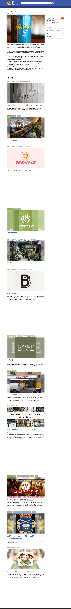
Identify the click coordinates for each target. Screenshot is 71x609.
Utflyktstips (26, 81)
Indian (15, 370)
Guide (35, 7)
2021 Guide (9, 512)
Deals (55, 7)
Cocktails (19, 336)
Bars (15, 116)
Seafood (34, 512)
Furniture (33, 239)
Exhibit (15, 81)
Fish (20, 512)
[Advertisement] (26, 191)
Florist (28, 239)
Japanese (28, 512)
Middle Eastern (17, 208)
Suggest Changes (59, 11)
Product (20, 81)
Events (27, 475)
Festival (32, 475)
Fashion (22, 146)
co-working (16, 146)
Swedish (32, 336)
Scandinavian (25, 269)
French (19, 116)
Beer (15, 475)
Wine (30, 269)
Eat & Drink (15, 7)
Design (18, 239)
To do (36, 475)
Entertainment (20, 475)
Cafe (15, 239)
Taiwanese (9, 547)
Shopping (27, 146)
